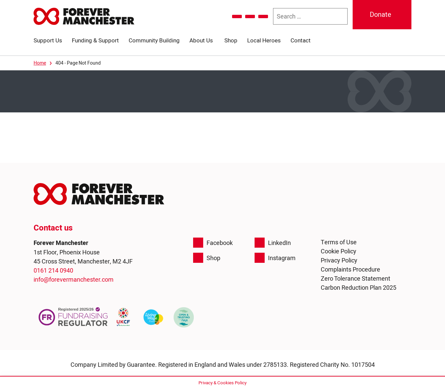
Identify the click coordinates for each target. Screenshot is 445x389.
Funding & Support (95, 40)
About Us (201, 40)
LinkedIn (273, 243)
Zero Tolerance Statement (355, 278)
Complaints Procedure (350, 269)
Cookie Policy (338, 251)
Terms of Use (339, 242)
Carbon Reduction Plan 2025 (358, 287)
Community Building (154, 40)
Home (40, 63)
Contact (301, 40)
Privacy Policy (339, 260)
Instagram (275, 258)
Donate (380, 14)
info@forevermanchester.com (74, 279)
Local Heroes (264, 40)
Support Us (48, 40)
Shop (230, 40)
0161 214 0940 (53, 270)
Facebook (213, 243)
